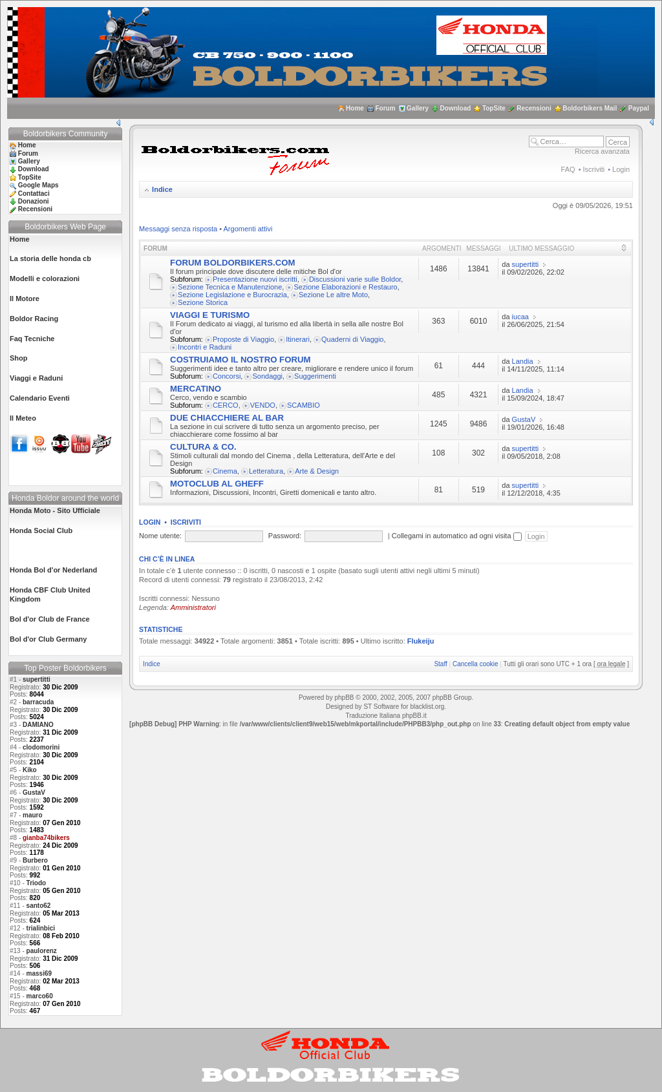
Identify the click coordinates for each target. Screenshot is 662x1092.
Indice (162, 189)
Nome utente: (160, 536)
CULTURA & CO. (203, 447)
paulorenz (42, 950)
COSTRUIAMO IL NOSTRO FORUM (240, 359)
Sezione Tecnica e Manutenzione (230, 287)
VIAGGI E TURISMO (210, 315)
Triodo (37, 883)
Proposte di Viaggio (243, 339)
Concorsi (226, 376)
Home (355, 108)
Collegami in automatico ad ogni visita (457, 536)
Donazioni (33, 201)
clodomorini (41, 747)
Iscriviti (594, 169)
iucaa (520, 316)
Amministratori (193, 607)
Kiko (30, 769)
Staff (440, 663)
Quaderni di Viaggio (352, 339)
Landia (522, 361)
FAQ (568, 169)
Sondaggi (267, 376)
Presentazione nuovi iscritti (255, 279)
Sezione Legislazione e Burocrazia (232, 295)
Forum (385, 108)
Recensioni (534, 108)
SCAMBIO (303, 405)
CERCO (226, 405)
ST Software (381, 706)
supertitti (36, 679)
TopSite (494, 108)
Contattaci (34, 193)
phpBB (344, 697)
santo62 (39, 905)
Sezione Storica (203, 302)
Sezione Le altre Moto (333, 295)
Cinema (225, 471)
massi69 (39, 973)
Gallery (418, 108)
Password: (284, 536)
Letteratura (266, 471)
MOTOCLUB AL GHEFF (217, 483)
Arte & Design (317, 471)
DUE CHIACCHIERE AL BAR (227, 418)
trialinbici (41, 928)
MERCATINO (195, 389)
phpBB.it (414, 715)
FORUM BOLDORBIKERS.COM (232, 263)
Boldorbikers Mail (589, 108)
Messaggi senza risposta (178, 229)
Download (455, 108)
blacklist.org (427, 706)
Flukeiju (420, 641)
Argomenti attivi (248, 229)
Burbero (35, 860)
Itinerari (298, 339)
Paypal (638, 108)
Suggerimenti (315, 376)
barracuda (38, 702)
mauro (33, 815)
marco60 (40, 996)
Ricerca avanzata (602, 151)
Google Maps (38, 185)
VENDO (262, 405)
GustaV (34, 792)
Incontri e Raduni (204, 347)
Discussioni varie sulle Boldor (355, 279)
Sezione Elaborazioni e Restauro (345, 287)
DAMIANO (38, 724)
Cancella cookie (475, 663)
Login (621, 169)
